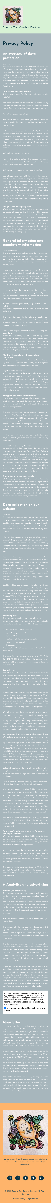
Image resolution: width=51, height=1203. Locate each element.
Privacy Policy (19, 1199)
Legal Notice (32, 1199)
